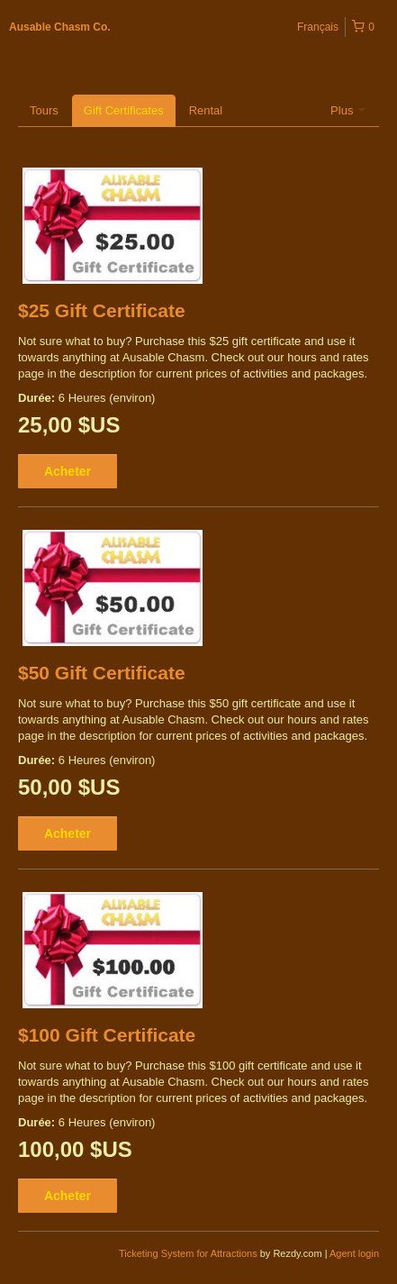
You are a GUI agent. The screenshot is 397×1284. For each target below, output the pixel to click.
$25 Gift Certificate (101, 310)
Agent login (354, 1253)
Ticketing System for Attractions (189, 1253)
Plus (347, 110)
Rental (206, 110)
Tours (44, 110)
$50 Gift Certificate (101, 672)
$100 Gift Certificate (106, 1034)
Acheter (67, 471)
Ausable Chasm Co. (60, 27)
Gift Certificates (124, 110)
